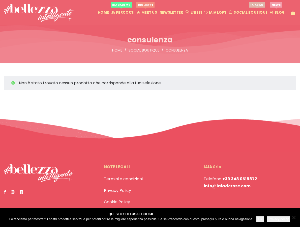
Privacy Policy (117, 190)
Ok (260, 219)
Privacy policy (279, 219)
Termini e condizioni (123, 179)
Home (117, 50)
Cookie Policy (117, 202)
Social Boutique (144, 50)
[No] (293, 217)
